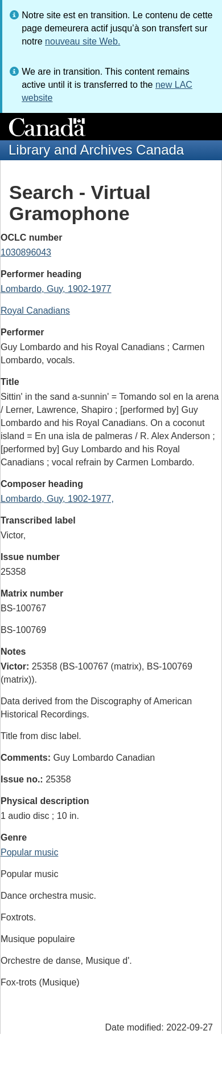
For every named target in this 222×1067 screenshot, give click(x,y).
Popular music (29, 852)
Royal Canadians (35, 310)
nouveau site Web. (82, 41)
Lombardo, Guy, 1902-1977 (56, 289)
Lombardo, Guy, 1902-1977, (57, 499)
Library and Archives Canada (96, 149)
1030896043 (26, 252)
